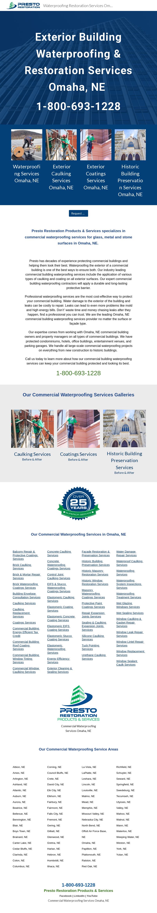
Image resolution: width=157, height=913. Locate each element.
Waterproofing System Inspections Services (129, 584)
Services (41, 454)
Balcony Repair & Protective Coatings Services (25, 555)
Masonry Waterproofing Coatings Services (93, 594)
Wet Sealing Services (129, 613)
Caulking (23, 454)
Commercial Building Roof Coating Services (26, 645)
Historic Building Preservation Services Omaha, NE (130, 180)
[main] (78, 68)
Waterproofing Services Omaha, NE (26, 173)
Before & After (32, 459)
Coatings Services (24, 622)
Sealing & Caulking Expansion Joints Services (94, 626)
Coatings (69, 454)
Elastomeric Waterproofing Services (56, 649)
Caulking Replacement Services (21, 613)
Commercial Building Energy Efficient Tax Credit (26, 632)
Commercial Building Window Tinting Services (26, 659)
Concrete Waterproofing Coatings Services (58, 565)
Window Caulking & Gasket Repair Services (129, 622)
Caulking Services (24, 603)
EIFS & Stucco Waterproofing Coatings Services (58, 588)
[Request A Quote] (78, 213)
